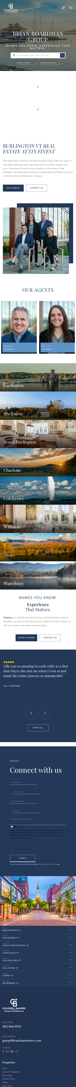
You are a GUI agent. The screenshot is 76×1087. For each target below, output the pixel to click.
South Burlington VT (16, 878)
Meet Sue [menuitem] (6, 1052)
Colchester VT (12, 893)
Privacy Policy (35, 770)
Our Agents (13, 190)
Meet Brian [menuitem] (6, 1038)
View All (38, 678)
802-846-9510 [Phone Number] (11, 959)
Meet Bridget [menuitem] (7, 1041)
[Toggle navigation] (70, 8)
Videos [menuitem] (5, 1014)
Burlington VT (12, 863)
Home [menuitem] (4, 1000)
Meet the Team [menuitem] (8, 1034)
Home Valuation (49, 63)
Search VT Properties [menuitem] (11, 1004)
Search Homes (23, 63)
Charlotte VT (11, 885)
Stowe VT (8, 908)
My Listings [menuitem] (7, 1007)
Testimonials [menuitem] (7, 1055)
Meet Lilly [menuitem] (6, 1048)
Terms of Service (52, 796)
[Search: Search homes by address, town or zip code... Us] (38, 56)
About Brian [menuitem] (7, 1018)
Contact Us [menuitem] (7, 1021)
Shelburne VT (11, 870)
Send (22, 790)
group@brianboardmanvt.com (22, 972)
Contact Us (36, 190)
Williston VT (10, 900)
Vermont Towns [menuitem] (8, 1011)
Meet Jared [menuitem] (7, 1045)
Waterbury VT (11, 915)
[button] (61, 56)
